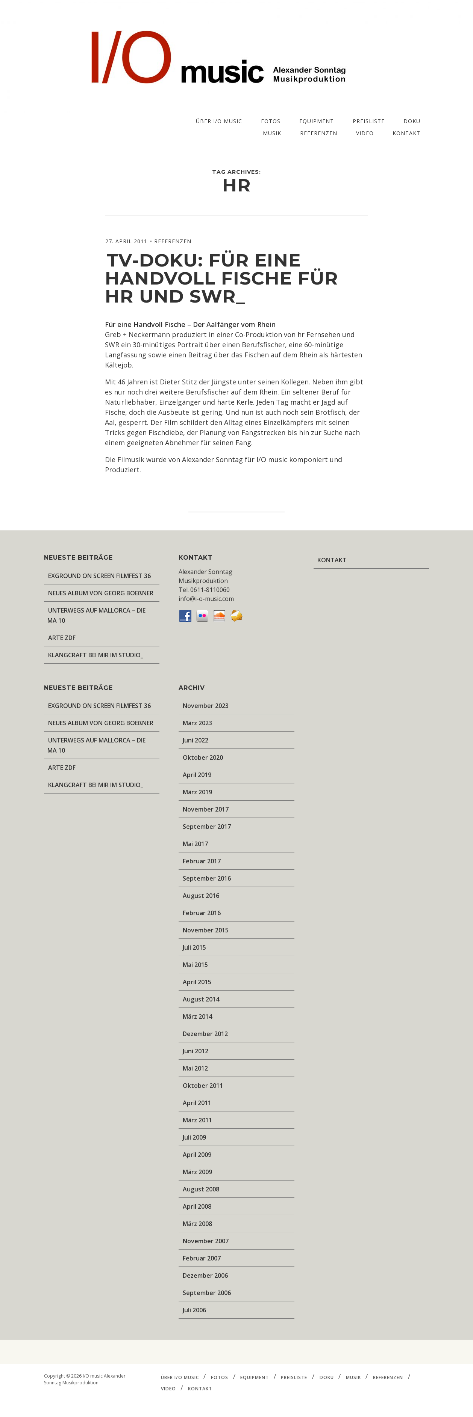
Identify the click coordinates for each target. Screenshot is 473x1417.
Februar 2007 (202, 1258)
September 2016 (207, 878)
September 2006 (207, 1293)
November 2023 (206, 706)
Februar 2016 (202, 913)
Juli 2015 (194, 947)
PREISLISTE (369, 121)
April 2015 (197, 982)
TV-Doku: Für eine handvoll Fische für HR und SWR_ (221, 278)
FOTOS (270, 121)
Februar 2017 (202, 861)
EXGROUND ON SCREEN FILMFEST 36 (99, 576)
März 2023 (197, 723)
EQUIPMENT (316, 121)
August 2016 (201, 895)
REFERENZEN (318, 133)
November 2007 (206, 1241)
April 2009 (197, 1154)
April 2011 (197, 1103)
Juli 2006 (194, 1310)
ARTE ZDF (62, 638)
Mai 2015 (195, 965)
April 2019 (197, 775)
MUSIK (272, 133)
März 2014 (197, 1016)
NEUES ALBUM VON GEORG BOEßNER (100, 593)
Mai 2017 (195, 844)
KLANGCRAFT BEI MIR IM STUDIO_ (95, 655)
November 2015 (206, 930)
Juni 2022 (195, 740)
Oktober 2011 (203, 1085)
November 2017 (206, 809)
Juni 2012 (195, 1051)
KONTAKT (406, 133)
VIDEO (365, 133)
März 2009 (197, 1172)
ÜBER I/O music (219, 121)
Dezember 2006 (205, 1275)
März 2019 (197, 792)
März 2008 (197, 1224)
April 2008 (197, 1206)
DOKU (411, 121)
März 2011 (197, 1120)
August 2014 (201, 999)
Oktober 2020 (203, 757)
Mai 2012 (195, 1068)
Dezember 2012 (205, 1034)
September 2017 (207, 826)
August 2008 (201, 1189)
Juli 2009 (194, 1137)
